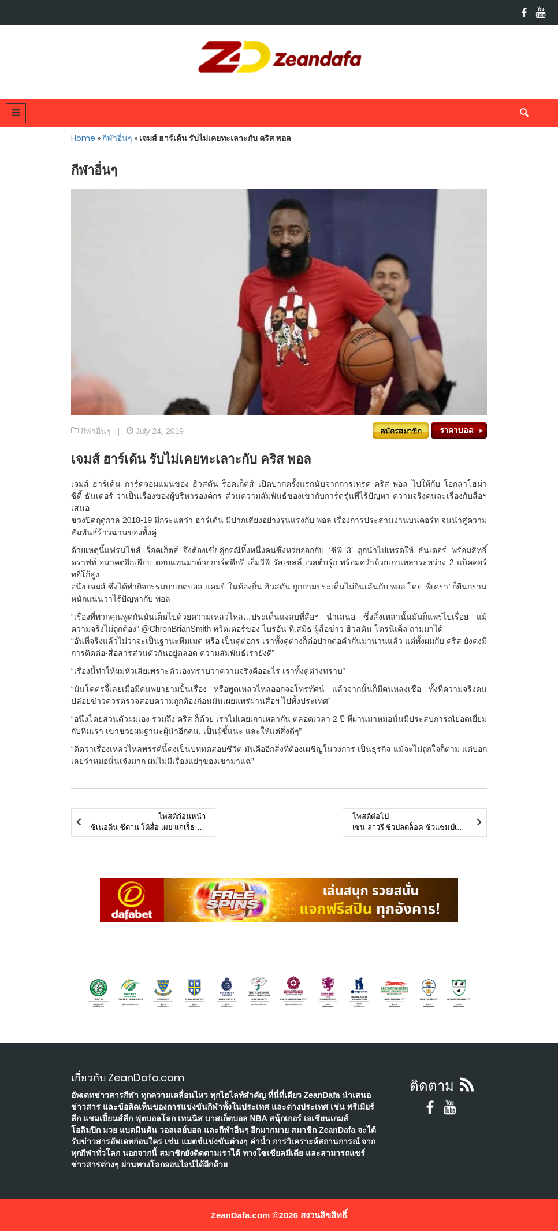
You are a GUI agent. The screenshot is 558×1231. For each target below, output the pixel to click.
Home (83, 138)
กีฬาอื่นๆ (117, 138)
